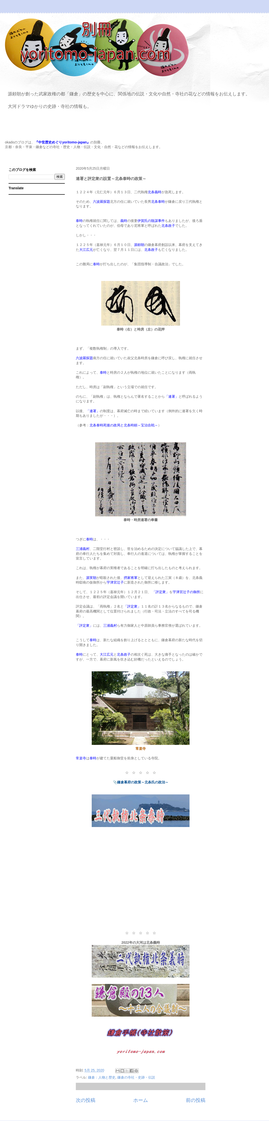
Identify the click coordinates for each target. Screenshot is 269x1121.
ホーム (140, 1100)
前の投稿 (195, 1100)
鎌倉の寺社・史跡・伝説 (136, 1077)
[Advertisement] (140, 882)
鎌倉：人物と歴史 (101, 1077)
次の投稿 (85, 1100)
